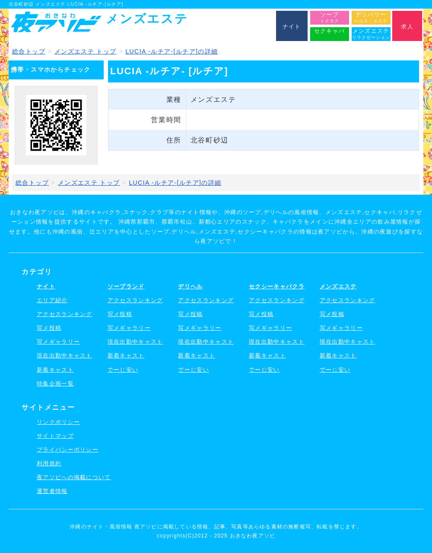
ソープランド (126, 286)
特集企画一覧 (55, 383)
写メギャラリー (58, 341)
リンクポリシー (58, 422)
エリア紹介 (52, 300)
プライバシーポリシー (67, 449)
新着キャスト (55, 370)
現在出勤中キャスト (64, 355)
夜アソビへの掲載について (74, 477)
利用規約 (49, 463)
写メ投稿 (49, 328)
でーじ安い (123, 370)
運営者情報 (52, 491)
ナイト (46, 286)
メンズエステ (338, 286)
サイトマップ (55, 436)
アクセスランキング (64, 314)
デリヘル (190, 286)
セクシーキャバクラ (277, 286)
